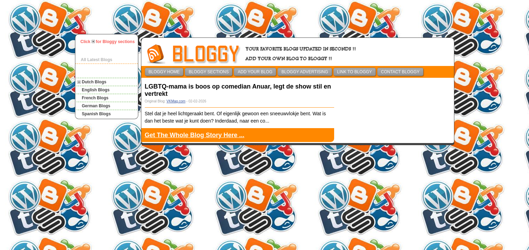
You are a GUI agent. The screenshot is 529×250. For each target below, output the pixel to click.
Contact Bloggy (400, 72)
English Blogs (96, 90)
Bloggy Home (164, 72)
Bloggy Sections (209, 72)
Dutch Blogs (94, 82)
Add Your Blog (255, 72)
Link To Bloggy (354, 72)
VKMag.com (175, 101)
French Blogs (95, 97)
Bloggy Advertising (304, 72)
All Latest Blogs (97, 59)
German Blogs (96, 105)
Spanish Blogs (96, 113)
